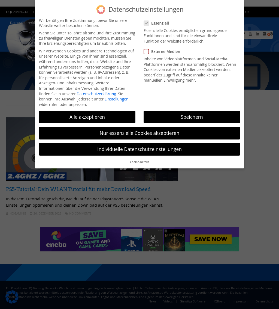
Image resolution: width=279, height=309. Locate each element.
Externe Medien (164, 51)
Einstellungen (117, 99)
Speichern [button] (192, 117)
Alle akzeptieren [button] (87, 117)
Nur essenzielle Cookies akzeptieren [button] (140, 133)
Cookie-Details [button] (139, 162)
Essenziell (158, 23)
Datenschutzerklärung (96, 93)
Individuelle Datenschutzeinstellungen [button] (139, 149)
